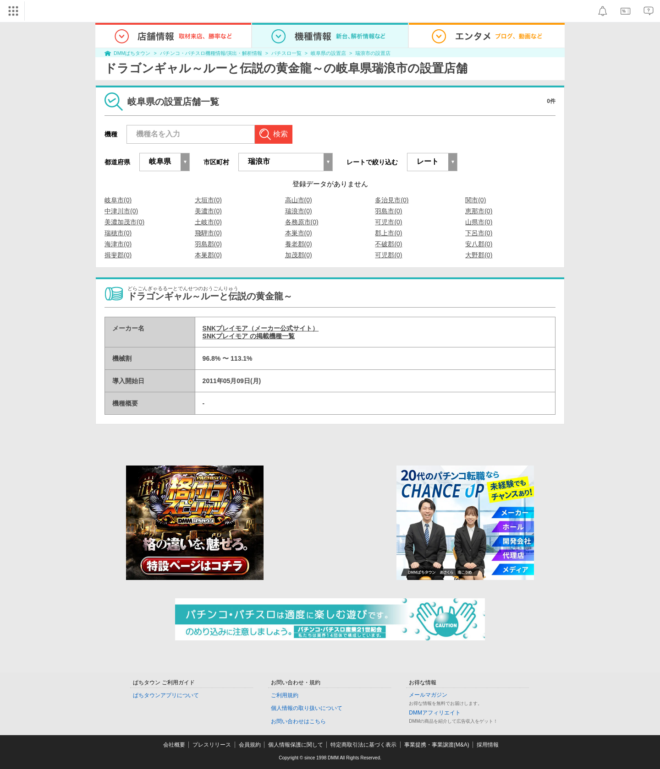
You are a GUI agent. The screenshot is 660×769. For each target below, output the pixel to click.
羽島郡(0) (208, 244)
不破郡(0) (388, 244)
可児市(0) (388, 222)
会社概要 (174, 745)
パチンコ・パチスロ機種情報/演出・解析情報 (211, 53)
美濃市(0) (208, 211)
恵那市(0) (478, 211)
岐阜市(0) (118, 200)
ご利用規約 (284, 695)
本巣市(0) (298, 233)
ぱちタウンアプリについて (166, 695)
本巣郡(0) (208, 255)
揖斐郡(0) (118, 255)
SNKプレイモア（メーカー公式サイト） (261, 328)
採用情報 (488, 745)
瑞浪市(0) (298, 211)
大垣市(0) (208, 200)
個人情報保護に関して (295, 745)
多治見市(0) (391, 200)
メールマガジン (428, 695)
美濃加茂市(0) (124, 222)
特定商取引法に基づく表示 (363, 745)
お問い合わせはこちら (298, 721)
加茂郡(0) (298, 255)
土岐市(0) (208, 222)
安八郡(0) (478, 244)
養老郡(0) (298, 244)
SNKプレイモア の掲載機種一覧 (249, 336)
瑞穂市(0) (118, 233)
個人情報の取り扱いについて (306, 708)
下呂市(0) (478, 233)
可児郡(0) (388, 255)
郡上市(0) (388, 233)
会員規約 (250, 745)
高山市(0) (298, 200)
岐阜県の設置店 (328, 53)
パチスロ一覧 (286, 53)
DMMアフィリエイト (435, 712)
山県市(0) (478, 222)
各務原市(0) (302, 222)
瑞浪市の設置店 (372, 53)
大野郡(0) (478, 255)
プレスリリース (211, 745)
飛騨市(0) (208, 233)
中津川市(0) (121, 211)
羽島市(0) (388, 211)
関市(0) (475, 200)
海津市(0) (118, 244)
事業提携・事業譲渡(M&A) (436, 745)
